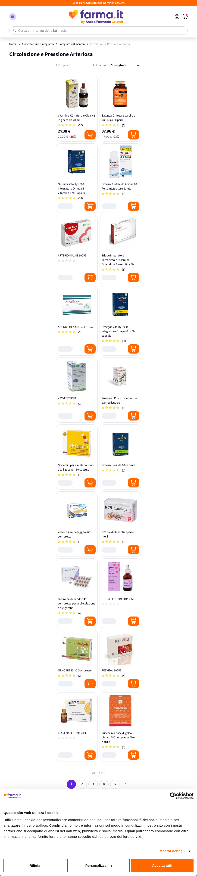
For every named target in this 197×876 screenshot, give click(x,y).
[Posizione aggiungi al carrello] (90, 134)
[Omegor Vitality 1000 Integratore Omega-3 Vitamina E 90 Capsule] (76, 178)
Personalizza (98, 865)
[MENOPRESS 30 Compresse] (76, 660)
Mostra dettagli (171, 851)
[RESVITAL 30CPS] (120, 660)
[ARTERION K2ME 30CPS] (76, 249)
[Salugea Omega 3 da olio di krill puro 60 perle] (120, 108)
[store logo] (95, 17)
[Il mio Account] (177, 16)
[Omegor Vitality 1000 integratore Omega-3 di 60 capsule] (120, 320)
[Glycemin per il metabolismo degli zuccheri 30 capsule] (76, 457)
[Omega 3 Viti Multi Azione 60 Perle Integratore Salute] (120, 178)
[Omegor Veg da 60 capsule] (120, 457)
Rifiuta (34, 865)
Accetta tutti (162, 865)
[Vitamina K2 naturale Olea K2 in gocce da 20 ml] (76, 108)
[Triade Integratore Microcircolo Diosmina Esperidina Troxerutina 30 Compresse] (120, 249)
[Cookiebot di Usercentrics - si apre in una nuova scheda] (173, 795)
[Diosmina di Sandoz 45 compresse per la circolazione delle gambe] (76, 593)
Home (12, 44)
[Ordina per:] (125, 65)
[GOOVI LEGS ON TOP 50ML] (120, 593)
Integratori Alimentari (72, 44)
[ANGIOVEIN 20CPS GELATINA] (76, 320)
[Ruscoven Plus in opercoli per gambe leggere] (120, 390)
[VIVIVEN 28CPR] (76, 390)
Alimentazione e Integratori (38, 44)
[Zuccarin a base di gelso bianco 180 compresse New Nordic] (120, 727)
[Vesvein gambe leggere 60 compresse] (76, 524)
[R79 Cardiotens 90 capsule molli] (120, 524)
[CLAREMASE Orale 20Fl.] (76, 727)
